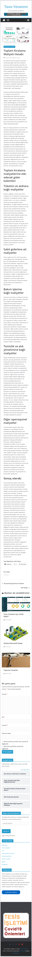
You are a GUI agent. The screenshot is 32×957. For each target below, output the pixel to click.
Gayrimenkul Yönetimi (9, 46)
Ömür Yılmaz (17, 58)
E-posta (5, 725)
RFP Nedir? (25, 588)
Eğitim (3, 861)
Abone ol (6, 831)
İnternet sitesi (6, 733)
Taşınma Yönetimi (11, 670)
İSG (3, 850)
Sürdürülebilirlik (6, 856)
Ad (3, 717)
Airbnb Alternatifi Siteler (13, 643)
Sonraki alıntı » (25, 770)
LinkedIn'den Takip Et (11, 892)
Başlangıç (4, 845)
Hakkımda (5, 864)
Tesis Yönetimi (16, 6)
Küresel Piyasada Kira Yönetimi (13, 583)
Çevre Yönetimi (6, 859)
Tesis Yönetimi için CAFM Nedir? (13, 615)
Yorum (4, 694)
